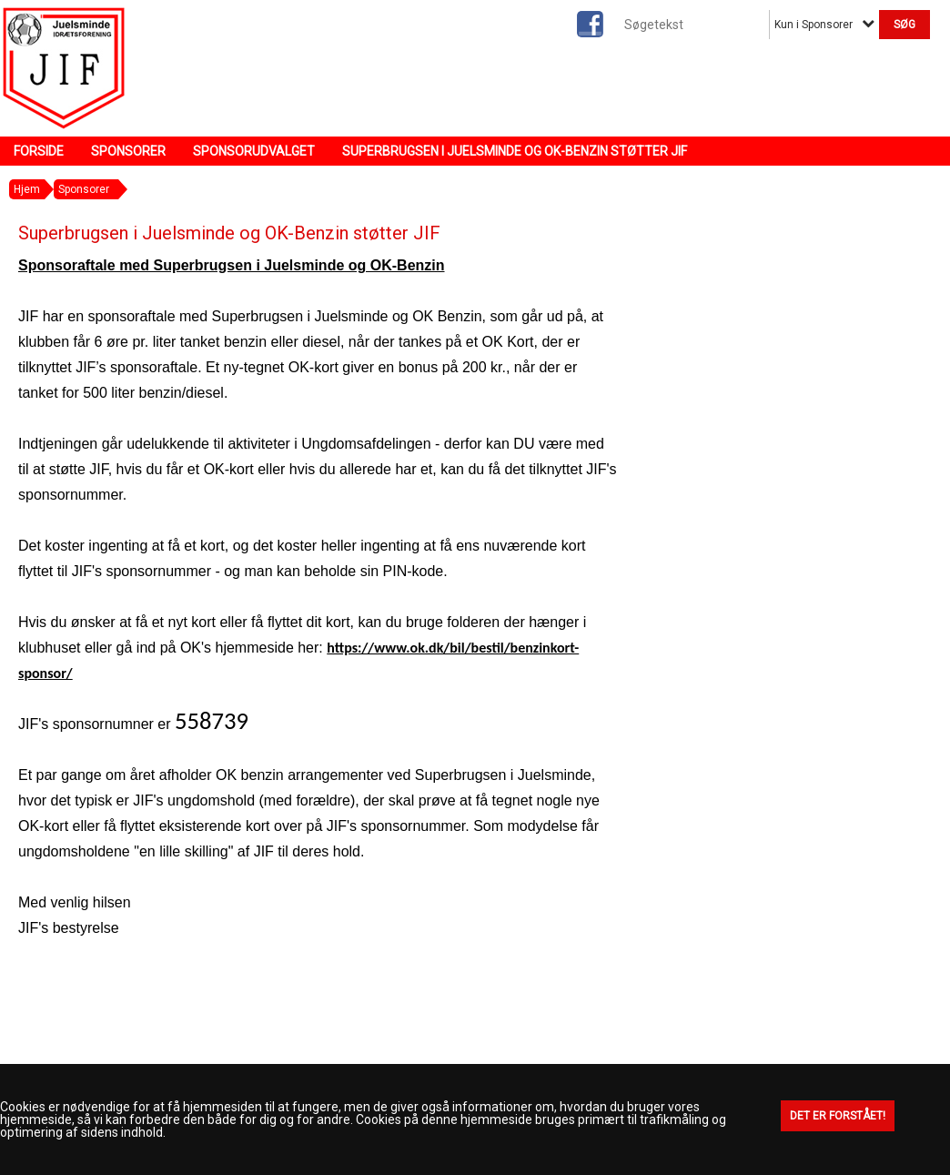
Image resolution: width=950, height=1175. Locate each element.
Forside (39, 151)
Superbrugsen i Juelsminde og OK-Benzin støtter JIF (514, 151)
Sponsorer (128, 151)
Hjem (27, 189)
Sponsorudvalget (254, 151)
